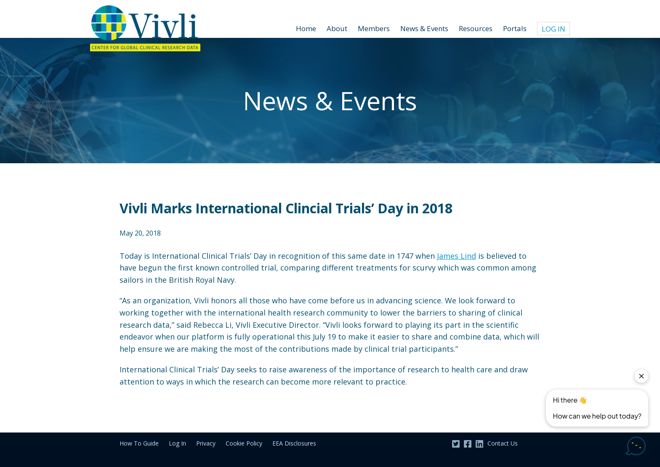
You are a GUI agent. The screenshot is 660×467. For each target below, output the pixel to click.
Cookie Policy (244, 443)
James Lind (456, 256)
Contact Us (502, 443)
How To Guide (139, 443)
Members (374, 28)
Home (306, 28)
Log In (553, 29)
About (337, 28)
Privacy (206, 443)
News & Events (424, 28)
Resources (475, 28)
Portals (515, 28)
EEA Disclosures (294, 443)
